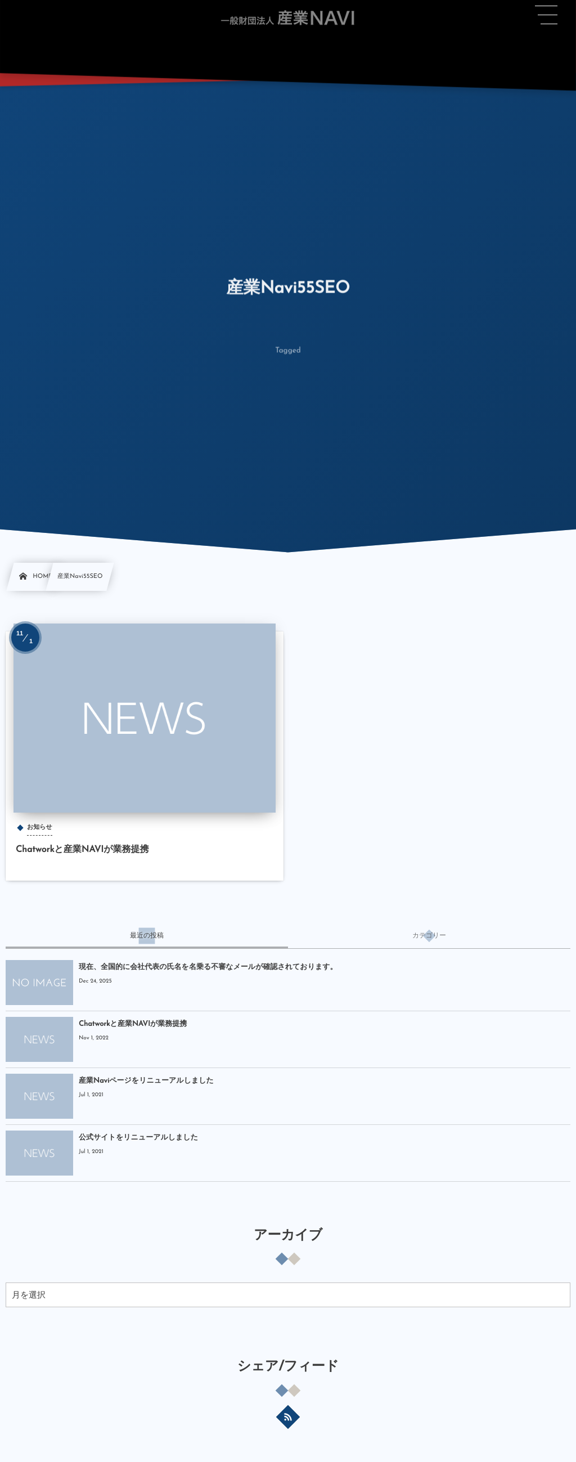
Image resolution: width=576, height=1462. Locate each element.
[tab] (147, 935)
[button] (547, 15)
